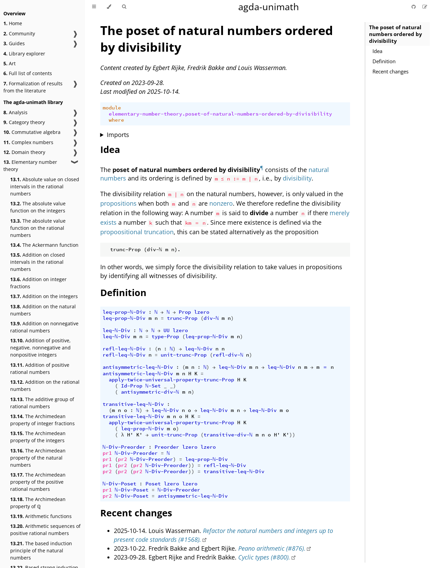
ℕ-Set (153, 386)
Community (19, 33)
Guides (14, 43)
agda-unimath (268, 6)
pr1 (107, 453)
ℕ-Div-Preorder (124, 447)
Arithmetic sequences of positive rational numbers (45, 529)
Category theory (24, 122)
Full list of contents (27, 73)
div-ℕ (211, 318)
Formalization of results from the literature (33, 87)
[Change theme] (109, 7)
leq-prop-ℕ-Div (124, 312)
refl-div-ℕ (228, 355)
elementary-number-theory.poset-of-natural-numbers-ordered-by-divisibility (220, 114)
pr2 (122, 459)
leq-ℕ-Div (116, 330)
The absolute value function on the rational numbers (38, 228)
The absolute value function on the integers (38, 207)
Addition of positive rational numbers (39, 368)
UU (166, 330)
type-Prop (165, 336)
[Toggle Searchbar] (124, 7)
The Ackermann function (44, 245)
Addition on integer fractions (38, 283)
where (116, 120)
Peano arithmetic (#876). (272, 548)
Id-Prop (131, 386)
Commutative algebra (31, 132)
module (112, 108)
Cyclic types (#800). (264, 557)
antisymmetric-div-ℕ (150, 392)
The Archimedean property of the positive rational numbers (38, 481)
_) (173, 386)
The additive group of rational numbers (42, 403)
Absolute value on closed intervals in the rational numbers (44, 186)
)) (292, 435)
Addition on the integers (44, 296)
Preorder (167, 447)
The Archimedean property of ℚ (38, 503)
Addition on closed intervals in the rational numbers (37, 262)
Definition (384, 61)
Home (12, 23)
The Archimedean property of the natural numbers (38, 457)
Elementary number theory (30, 165)
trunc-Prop (182, 318)
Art (9, 63)
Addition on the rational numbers (45, 385)
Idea (377, 51)
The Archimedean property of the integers (38, 437)
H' (130, 435)
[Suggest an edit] (425, 6)
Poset (153, 484)
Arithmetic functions (41, 516)
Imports (118, 135)
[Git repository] (414, 6)
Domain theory (24, 152)
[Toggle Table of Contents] (94, 7)
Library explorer (24, 53)
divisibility (297, 178)
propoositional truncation (137, 232)
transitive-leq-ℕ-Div (133, 404)
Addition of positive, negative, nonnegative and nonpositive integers (40, 347)
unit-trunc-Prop (184, 355)
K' (139, 435)
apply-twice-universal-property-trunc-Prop (171, 380)
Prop (185, 312)
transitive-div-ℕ (228, 435)
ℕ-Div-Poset (119, 484)
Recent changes (390, 71)
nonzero (221, 203)
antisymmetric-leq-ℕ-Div (138, 367)
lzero (201, 312)
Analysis (15, 112)
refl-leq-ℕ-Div (124, 349)
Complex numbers (28, 142)
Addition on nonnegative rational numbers (44, 327)
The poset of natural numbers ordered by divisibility (395, 34)
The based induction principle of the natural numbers (41, 550)
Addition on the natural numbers (43, 310)
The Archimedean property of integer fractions (42, 420)
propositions (118, 203)
